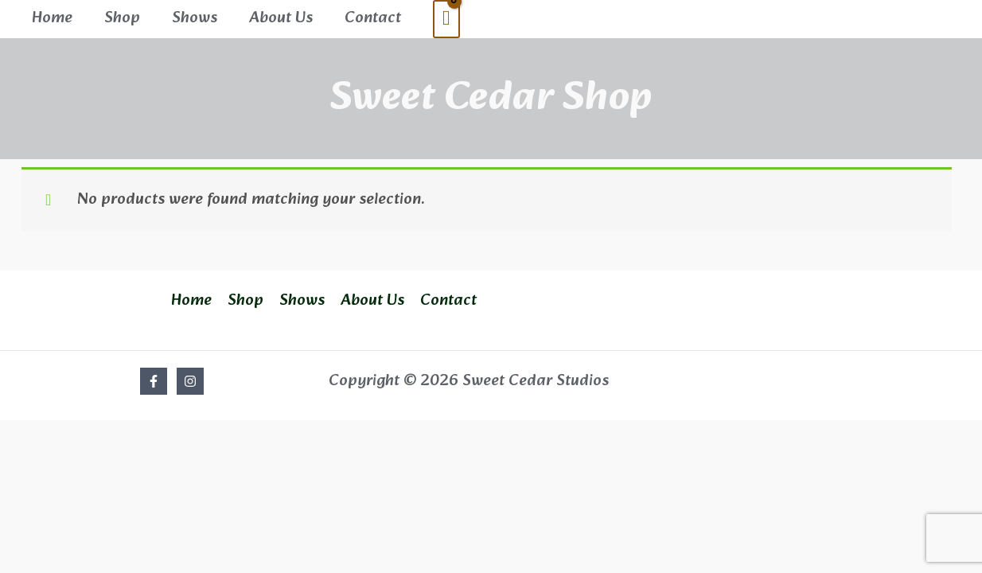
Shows (194, 18)
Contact (373, 18)
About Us (281, 18)
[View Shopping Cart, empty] (446, 19)
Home (52, 18)
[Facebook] (153, 381)
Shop (122, 18)
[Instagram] (190, 381)
